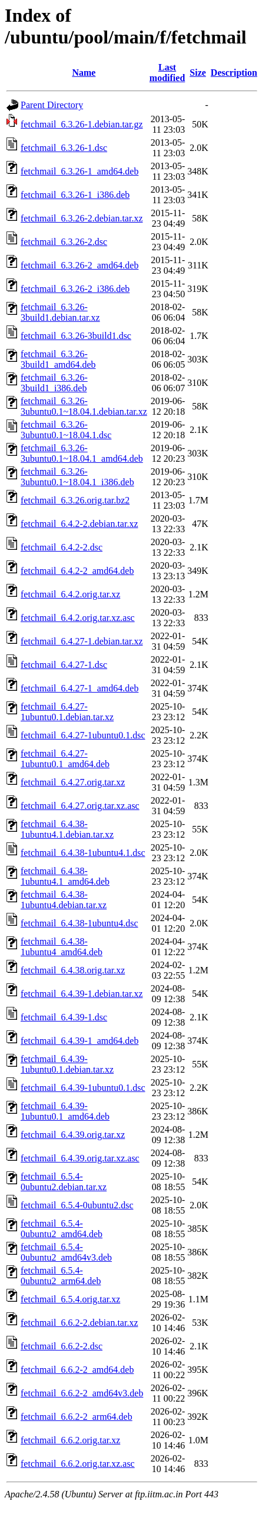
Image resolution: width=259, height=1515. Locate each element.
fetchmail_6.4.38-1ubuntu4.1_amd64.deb (65, 876)
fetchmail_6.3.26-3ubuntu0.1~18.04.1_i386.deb (77, 476)
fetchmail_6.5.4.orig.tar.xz (70, 1299)
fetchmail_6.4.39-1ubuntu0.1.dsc (83, 1088)
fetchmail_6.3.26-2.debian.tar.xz (81, 218)
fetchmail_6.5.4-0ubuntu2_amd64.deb (61, 1228)
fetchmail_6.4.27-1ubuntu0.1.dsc (83, 735)
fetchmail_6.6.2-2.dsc (61, 1346)
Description (234, 73)
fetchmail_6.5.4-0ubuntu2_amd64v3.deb (66, 1252)
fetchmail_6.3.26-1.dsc (64, 148)
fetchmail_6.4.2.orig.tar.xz (70, 594)
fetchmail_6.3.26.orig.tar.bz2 (75, 500)
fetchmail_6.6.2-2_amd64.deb (77, 1370)
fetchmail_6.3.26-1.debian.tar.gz (81, 124)
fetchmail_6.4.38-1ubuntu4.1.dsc (83, 853)
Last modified (167, 72)
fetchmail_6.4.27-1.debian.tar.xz (81, 641)
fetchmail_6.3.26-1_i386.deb (75, 195)
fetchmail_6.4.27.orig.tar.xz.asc (80, 806)
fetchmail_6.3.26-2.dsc (64, 242)
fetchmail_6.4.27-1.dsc (64, 665)
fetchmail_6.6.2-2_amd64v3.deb (82, 1393)
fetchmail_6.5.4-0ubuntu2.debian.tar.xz (64, 1181)
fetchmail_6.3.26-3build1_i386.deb (54, 382)
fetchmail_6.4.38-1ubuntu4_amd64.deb (61, 946)
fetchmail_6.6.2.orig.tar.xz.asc (78, 1464)
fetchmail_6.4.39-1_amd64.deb (79, 1041)
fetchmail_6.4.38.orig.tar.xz (73, 970)
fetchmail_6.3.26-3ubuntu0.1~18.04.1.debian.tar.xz (84, 406)
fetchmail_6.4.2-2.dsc (61, 547)
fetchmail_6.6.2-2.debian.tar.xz (79, 1323)
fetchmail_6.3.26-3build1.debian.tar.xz (60, 312)
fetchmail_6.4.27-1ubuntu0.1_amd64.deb (65, 758)
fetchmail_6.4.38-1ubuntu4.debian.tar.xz (64, 899)
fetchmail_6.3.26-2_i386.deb (75, 289)
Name (83, 73)
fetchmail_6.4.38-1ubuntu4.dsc (79, 923)
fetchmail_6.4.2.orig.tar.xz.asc (78, 618)
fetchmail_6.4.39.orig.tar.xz (73, 1135)
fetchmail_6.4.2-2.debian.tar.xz (79, 524)
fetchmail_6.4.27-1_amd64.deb (79, 688)
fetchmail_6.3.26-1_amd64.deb (79, 171)
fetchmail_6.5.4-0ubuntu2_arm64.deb (61, 1275)
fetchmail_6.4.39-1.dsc (64, 1017)
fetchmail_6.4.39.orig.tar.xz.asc (80, 1158)
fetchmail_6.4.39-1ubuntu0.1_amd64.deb (65, 1111)
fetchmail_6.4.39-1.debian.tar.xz (81, 994)
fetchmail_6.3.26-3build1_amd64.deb (58, 359)
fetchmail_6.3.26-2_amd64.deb (79, 265)
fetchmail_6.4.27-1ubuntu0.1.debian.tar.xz (67, 711)
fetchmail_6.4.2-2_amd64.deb (77, 571)
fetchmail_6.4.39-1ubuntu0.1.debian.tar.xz (67, 1064)
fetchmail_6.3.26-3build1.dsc (76, 336)
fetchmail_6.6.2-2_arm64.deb (76, 1417)
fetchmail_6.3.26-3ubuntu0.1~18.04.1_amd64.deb (82, 453)
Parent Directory (52, 105)
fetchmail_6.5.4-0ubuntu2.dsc (77, 1205)
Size (198, 73)
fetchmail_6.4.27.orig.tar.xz (73, 782)
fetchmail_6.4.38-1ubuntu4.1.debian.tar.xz (67, 829)
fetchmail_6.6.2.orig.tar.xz (70, 1440)
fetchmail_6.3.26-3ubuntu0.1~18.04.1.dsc (66, 429)
